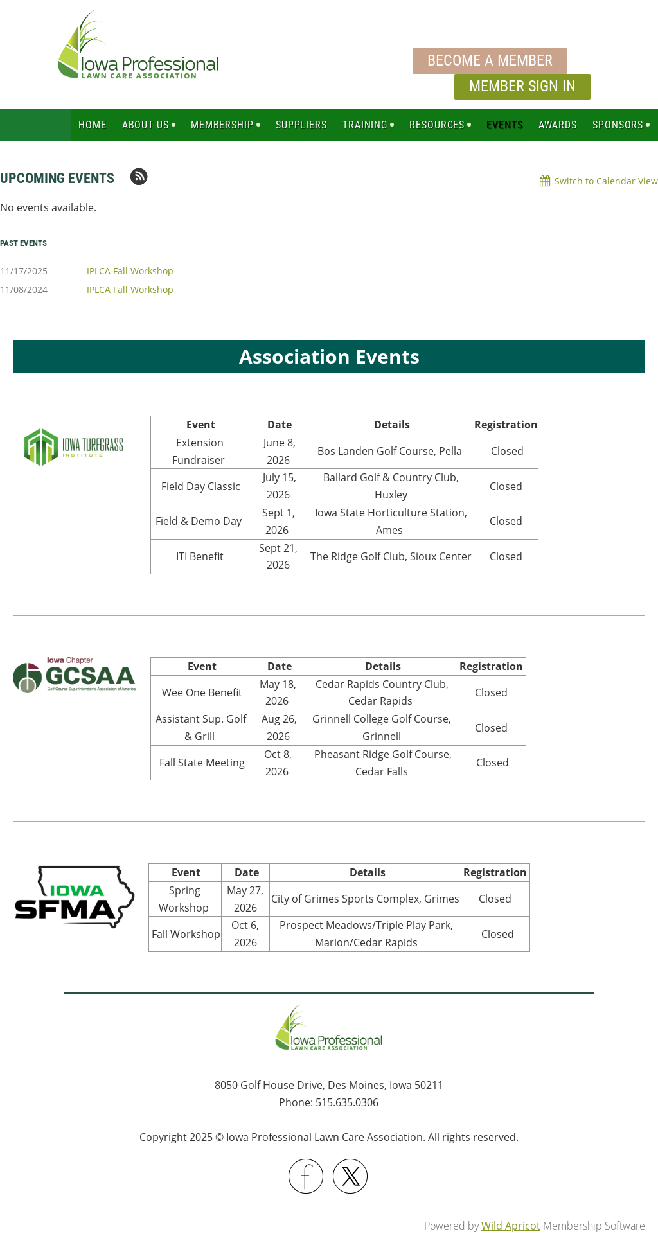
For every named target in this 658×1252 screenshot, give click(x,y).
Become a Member (490, 60)
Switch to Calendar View (606, 181)
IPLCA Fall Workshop (130, 271)
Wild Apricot (510, 1226)
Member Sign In (522, 86)
